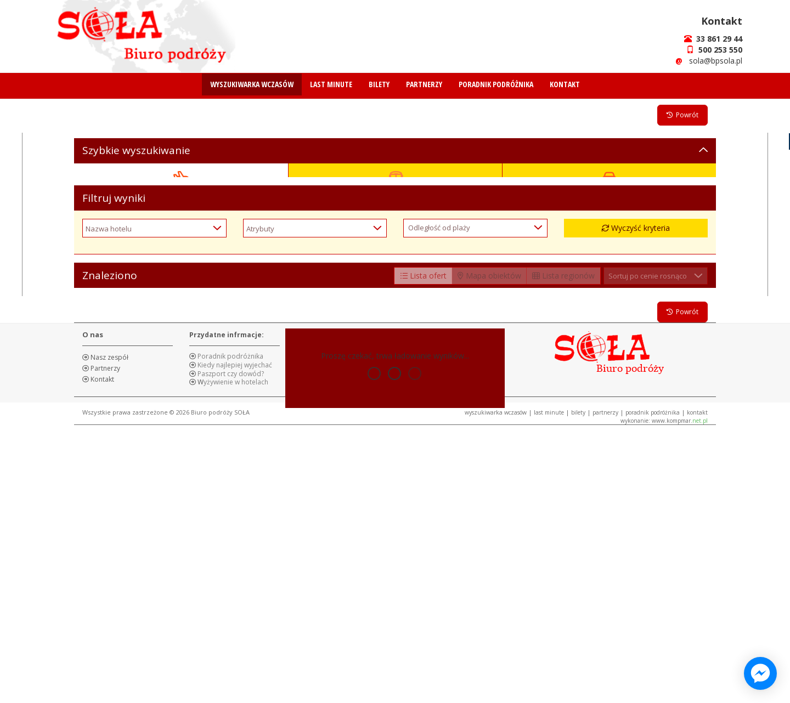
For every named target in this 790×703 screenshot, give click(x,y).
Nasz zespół (108, 629)
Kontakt (101, 651)
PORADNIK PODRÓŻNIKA (496, 84)
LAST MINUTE (331, 84)
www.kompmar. (680, 693)
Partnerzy (104, 640)
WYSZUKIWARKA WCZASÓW (252, 84)
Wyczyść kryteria (635, 500)
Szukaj (395, 432)
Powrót (682, 115)
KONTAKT (565, 84)
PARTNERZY (424, 84)
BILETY (379, 84)
